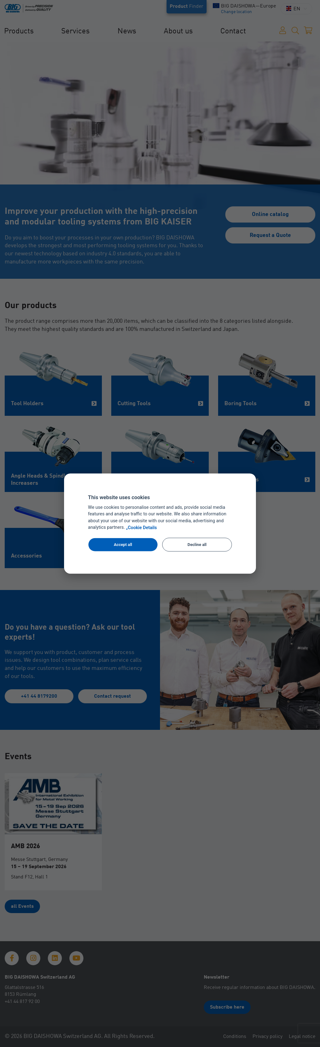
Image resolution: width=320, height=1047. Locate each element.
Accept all (123, 544)
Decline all (197, 544)
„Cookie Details (141, 527)
